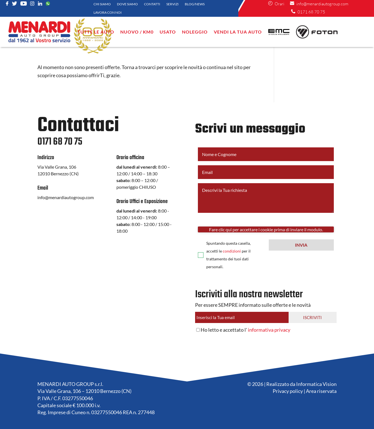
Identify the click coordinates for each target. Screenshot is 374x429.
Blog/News (195, 4)
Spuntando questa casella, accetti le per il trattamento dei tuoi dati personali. (228, 255)
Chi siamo (102, 4)
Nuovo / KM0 (137, 31)
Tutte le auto (95, 31)
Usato (168, 31)
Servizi (172, 4)
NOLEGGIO (195, 31)
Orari (279, 3)
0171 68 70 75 (311, 12)
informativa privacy (269, 330)
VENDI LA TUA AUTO (238, 31)
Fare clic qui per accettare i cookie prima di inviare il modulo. (266, 229)
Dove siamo (127, 4)
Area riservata (321, 391)
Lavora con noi (108, 13)
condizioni (232, 251)
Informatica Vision (316, 384)
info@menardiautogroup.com (322, 3)
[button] (301, 245)
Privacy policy (288, 391)
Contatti (152, 4)
